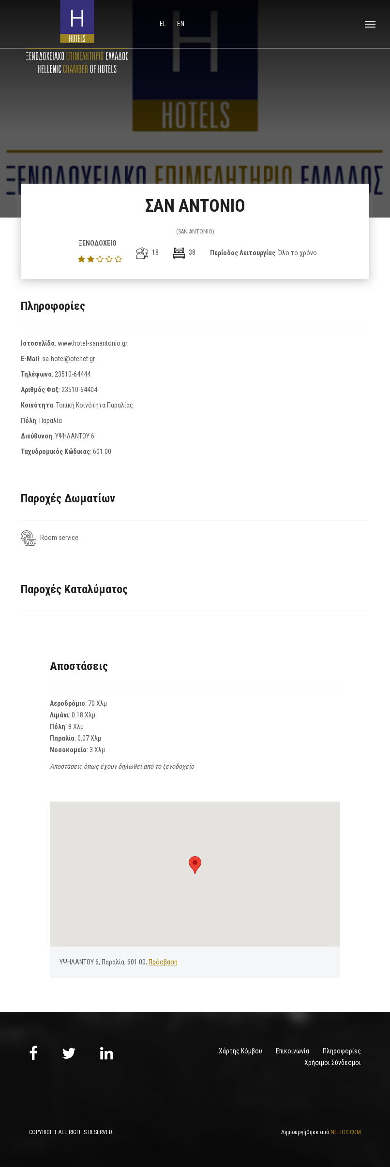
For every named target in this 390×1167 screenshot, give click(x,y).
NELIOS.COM (345, 1132)
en (180, 24)
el (163, 24)
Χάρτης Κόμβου (240, 1051)
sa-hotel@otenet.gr (68, 359)
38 (184, 252)
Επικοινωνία (292, 1051)
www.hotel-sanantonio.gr (92, 343)
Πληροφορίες (342, 1051)
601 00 (102, 451)
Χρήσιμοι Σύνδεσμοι (332, 1062)
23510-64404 (79, 390)
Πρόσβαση (163, 962)
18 (147, 252)
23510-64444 (72, 374)
